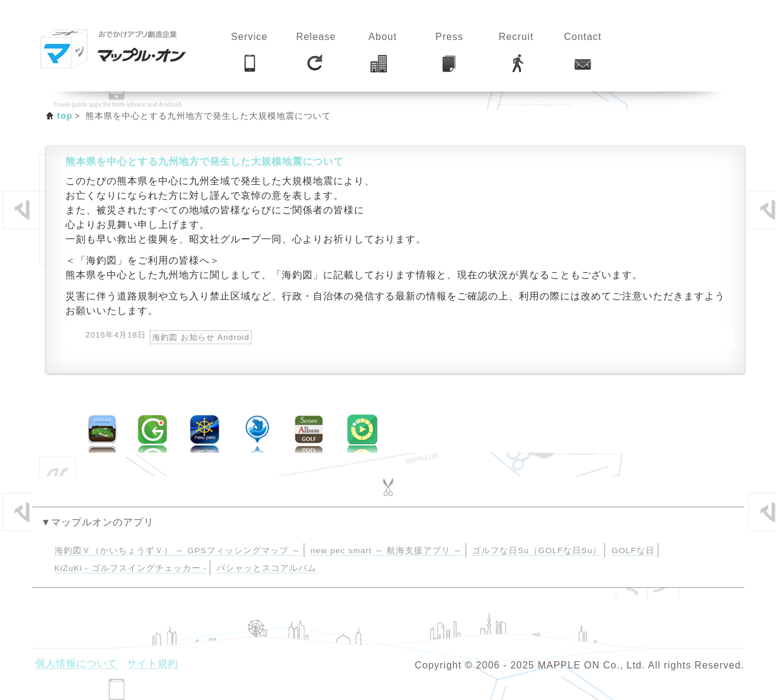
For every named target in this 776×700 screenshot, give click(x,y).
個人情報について (76, 663)
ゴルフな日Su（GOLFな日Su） (536, 550)
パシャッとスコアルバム (266, 568)
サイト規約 (152, 663)
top (65, 116)
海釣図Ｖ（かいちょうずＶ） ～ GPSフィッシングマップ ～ (178, 550)
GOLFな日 (633, 550)
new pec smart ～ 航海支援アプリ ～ (386, 550)
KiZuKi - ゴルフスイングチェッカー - (131, 568)
